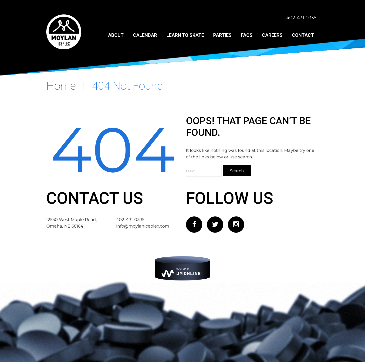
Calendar (145, 35)
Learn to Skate (185, 35)
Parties (222, 35)
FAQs (247, 35)
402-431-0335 (301, 17)
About (116, 35)
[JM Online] (182, 268)
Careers (272, 35)
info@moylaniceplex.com (142, 226)
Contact (303, 35)
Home (61, 85)
